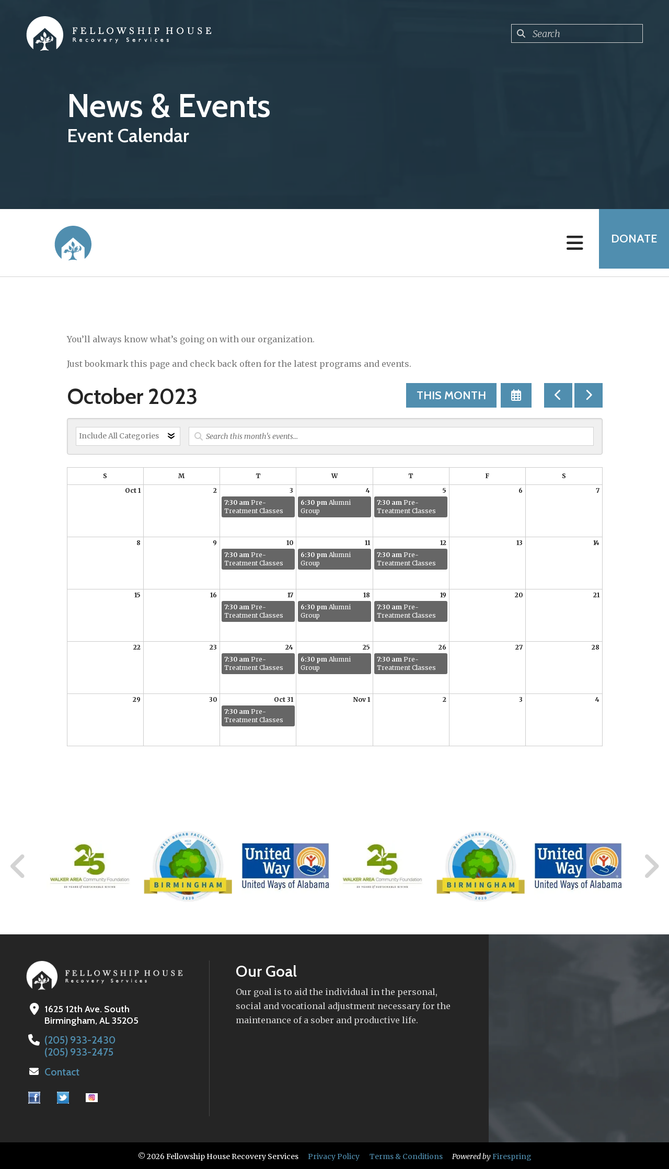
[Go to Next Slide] (651, 866)
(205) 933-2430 (77, 1040)
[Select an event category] (128, 436)
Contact (61, 1071)
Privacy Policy (334, 1155)
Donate (630, 243)
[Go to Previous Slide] (18, 866)
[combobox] (577, 33)
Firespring (512, 1155)
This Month (451, 395)
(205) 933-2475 (76, 1051)
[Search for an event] (391, 436)
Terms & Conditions (406, 1155)
